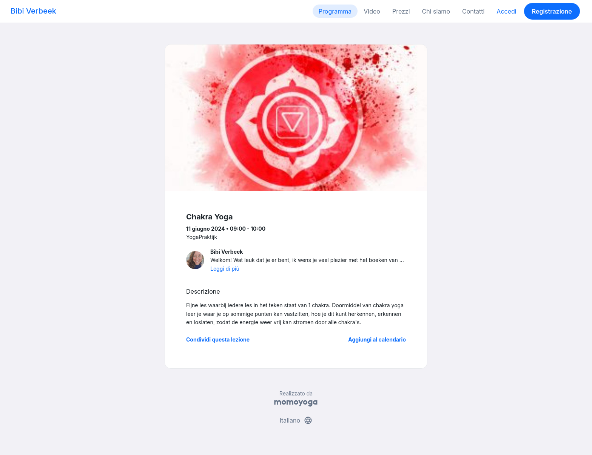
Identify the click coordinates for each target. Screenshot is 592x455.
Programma (335, 11)
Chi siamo (436, 11)
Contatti (473, 11)
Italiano (295, 420)
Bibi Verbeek (33, 10)
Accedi (506, 11)
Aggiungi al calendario (377, 339)
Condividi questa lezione (218, 339)
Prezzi (401, 11)
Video (372, 11)
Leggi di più (224, 268)
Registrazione (552, 11)
